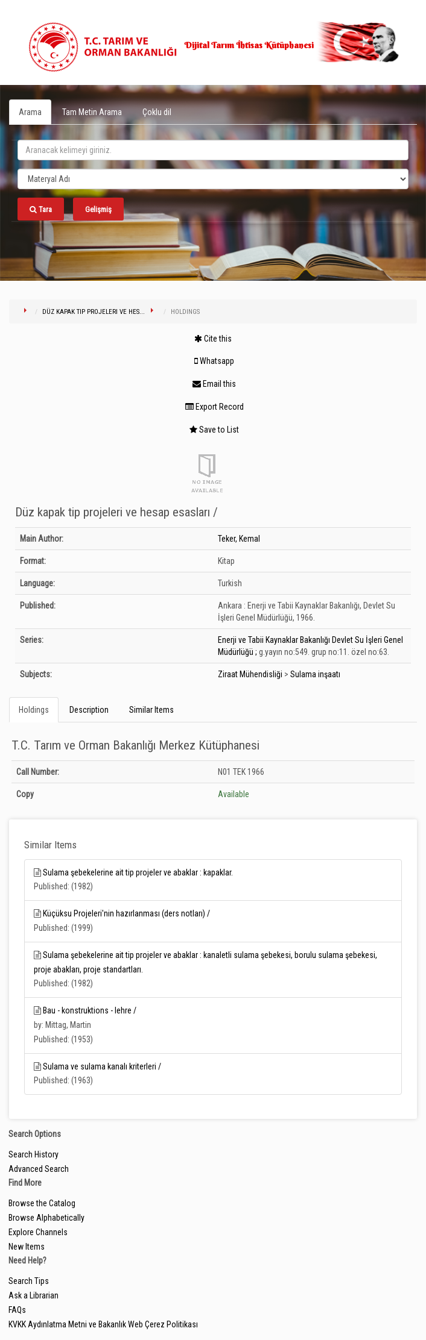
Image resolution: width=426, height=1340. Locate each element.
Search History (33, 1154)
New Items (26, 1246)
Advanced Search (38, 1169)
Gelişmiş (98, 209)
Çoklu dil (156, 112)
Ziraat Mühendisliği (250, 674)
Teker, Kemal (239, 538)
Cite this (213, 338)
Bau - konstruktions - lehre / (89, 1010)
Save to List (214, 429)
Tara (41, 209)
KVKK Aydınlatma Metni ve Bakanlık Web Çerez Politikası (103, 1324)
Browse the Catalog (41, 1203)
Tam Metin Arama (92, 112)
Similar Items (151, 710)
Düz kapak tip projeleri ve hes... (93, 312)
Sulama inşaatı (315, 674)
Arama (30, 112)
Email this (214, 384)
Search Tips (28, 1281)
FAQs (17, 1310)
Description (89, 710)
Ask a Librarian (33, 1295)
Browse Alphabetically (46, 1218)
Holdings (34, 710)
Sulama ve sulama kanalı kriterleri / (102, 1066)
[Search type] (213, 179)
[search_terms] (213, 150)
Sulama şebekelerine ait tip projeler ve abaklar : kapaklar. (138, 872)
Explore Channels (38, 1232)
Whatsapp (214, 361)
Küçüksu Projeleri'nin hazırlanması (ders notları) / (126, 913)
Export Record (214, 407)
